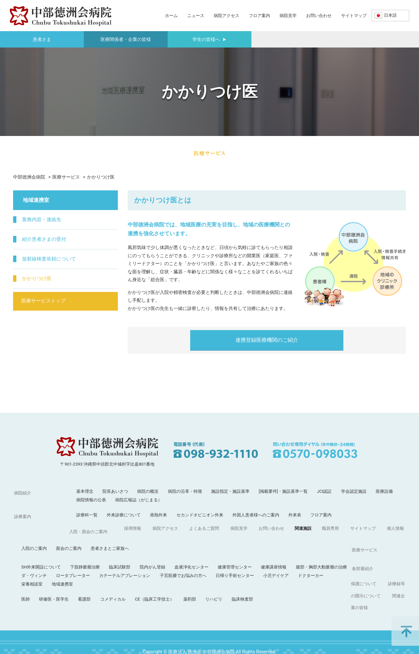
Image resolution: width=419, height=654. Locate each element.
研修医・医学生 (109, 577)
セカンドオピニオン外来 (199, 514)
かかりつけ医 (38, 279)
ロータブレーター (128, 553)
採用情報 (21, 589)
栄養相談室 (87, 562)
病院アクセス (226, 15)
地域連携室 (117, 562)
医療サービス (66, 177)
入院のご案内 (89, 530)
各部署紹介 (23, 577)
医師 (80, 577)
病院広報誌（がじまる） (138, 499)
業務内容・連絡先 (44, 220)
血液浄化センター (246, 545)
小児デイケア (331, 553)
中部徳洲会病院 (29, 177)
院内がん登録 (207, 545)
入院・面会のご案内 (32, 530)
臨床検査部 (297, 577)
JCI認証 (324, 491)
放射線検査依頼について (52, 259)
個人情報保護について (283, 589)
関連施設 (182, 589)
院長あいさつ (115, 491)
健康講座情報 (328, 545)
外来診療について (124, 514)
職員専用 (208, 589)
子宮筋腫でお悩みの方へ (238, 553)
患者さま (42, 39)
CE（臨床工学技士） (209, 577)
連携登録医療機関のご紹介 (266, 340)
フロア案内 (259, 15)
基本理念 (84, 491)
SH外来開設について (96, 545)
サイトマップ (354, 15)
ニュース (195, 15)
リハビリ (268, 577)
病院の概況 (147, 491)
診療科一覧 (87, 514)
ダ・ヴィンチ (89, 553)
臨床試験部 (174, 545)
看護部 (139, 577)
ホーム (171, 15)
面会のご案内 (124, 530)
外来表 (294, 514)
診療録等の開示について (336, 589)
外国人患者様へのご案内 (255, 514)
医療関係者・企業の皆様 (125, 39)
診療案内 (21, 514)
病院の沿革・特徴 (185, 491)
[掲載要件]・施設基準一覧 (283, 491)
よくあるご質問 (89, 589)
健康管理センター (290, 545)
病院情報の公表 (91, 499)
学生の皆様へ (209, 39)
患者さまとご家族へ (165, 530)
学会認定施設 (354, 491)
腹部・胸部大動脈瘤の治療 (376, 545)
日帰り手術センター (290, 553)
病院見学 (288, 15)
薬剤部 (244, 577)
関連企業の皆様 (384, 589)
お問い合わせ (319, 15)
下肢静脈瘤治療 (140, 545)
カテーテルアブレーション (179, 553)
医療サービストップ (46, 301)
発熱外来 (158, 514)
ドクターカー (365, 553)
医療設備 (384, 491)
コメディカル (168, 577)
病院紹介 (21, 491)
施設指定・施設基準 (230, 491)
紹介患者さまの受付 (46, 239)
